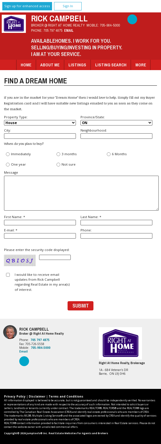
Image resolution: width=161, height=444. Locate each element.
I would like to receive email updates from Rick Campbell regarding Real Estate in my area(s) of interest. (42, 282)
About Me (50, 65)
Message (80, 190)
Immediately (18, 154)
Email (69, 30)
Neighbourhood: (116, 133)
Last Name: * (116, 220)
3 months (66, 154)
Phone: (116, 233)
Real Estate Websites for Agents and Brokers (78, 433)
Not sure (66, 164)
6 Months (116, 154)
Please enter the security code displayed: (37, 257)
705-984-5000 (110, 25)
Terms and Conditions (66, 396)
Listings (77, 65)
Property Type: (40, 120)
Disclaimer (37, 396)
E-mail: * (40, 233)
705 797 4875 (52, 30)
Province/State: (116, 120)
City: (40, 133)
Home (26, 65)
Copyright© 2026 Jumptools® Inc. (26, 433)
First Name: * (40, 220)
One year (15, 164)
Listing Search (110, 65)
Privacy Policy (15, 396)
